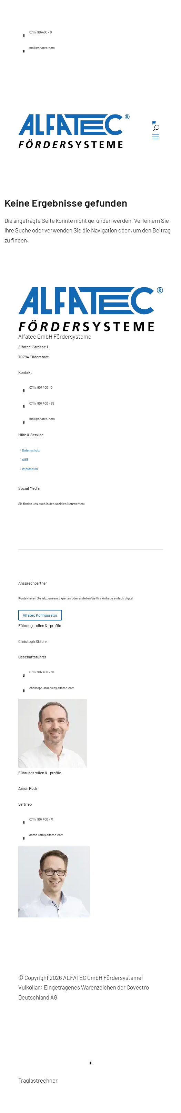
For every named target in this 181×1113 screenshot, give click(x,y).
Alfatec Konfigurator (40, 615)
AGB (25, 459)
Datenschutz (31, 450)
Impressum (30, 469)
